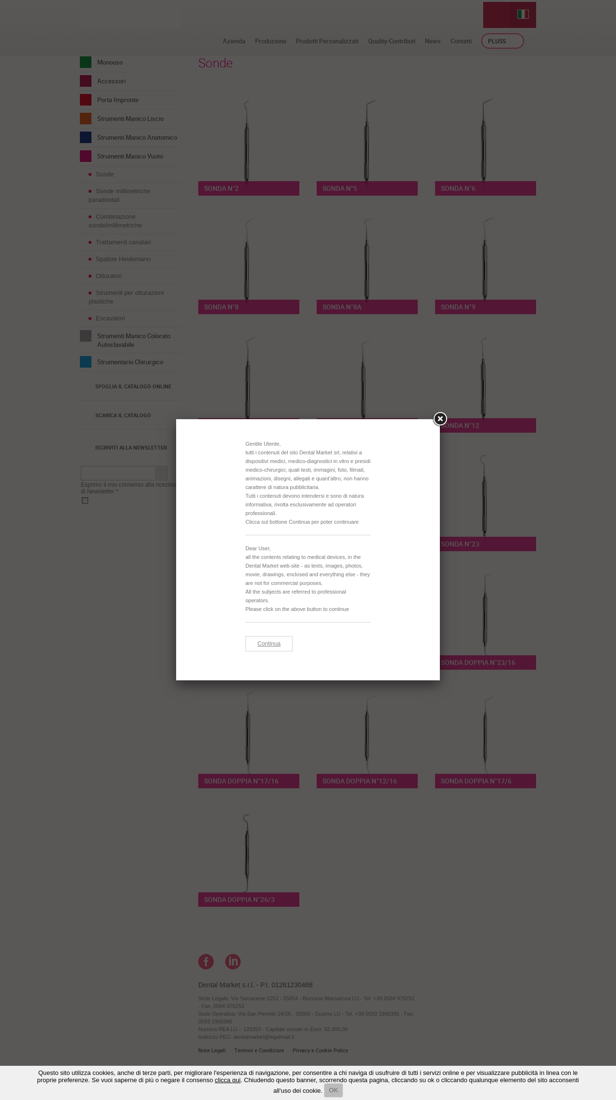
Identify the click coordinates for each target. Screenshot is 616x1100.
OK (333, 1090)
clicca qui (227, 1080)
